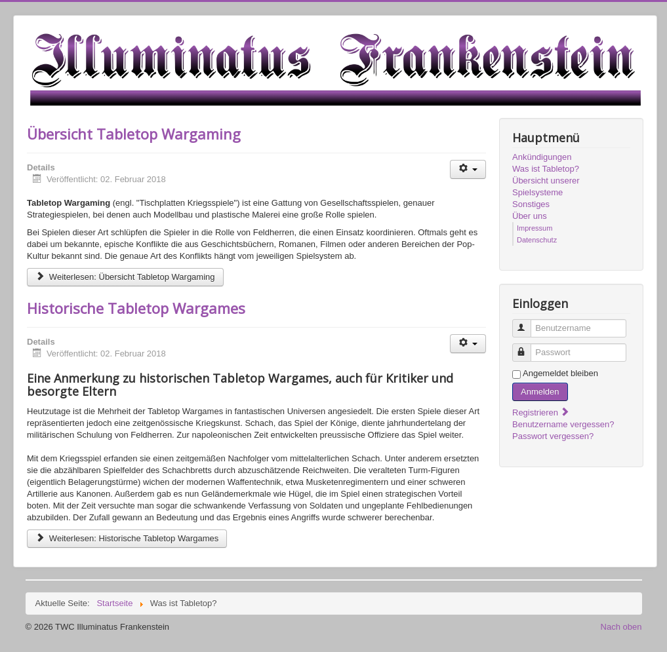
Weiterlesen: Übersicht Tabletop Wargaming (125, 277)
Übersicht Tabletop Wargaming (134, 134)
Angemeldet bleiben (560, 373)
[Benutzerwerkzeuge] (468, 169)
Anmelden (540, 391)
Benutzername (527, 322)
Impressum (534, 228)
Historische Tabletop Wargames (136, 308)
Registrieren (541, 412)
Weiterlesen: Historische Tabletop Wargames (126, 538)
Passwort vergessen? (553, 436)
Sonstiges (531, 204)
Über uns (529, 216)
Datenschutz (537, 240)
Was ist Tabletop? (545, 169)
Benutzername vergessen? (563, 424)
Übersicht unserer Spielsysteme (546, 186)
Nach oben (621, 627)
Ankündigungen (541, 157)
